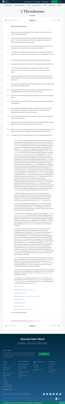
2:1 (16, 140)
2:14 (16, 310)
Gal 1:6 (28, 169)
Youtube (51, 395)
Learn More (44, 354)
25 (14, 216)
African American (7, 368)
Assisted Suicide (7, 376)
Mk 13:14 (35, 220)
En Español (32, 15)
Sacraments (21, 374)
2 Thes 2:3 (16, 145)
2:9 (16, 304)
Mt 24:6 (19, 291)
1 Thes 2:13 (21, 307)
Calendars (51, 368)
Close (61, 402)
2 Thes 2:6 (42, 164)
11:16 (15, 276)
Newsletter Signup (53, 370)
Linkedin (54, 395)
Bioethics (5, 380)
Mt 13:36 (20, 297)
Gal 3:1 (23, 167)
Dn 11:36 (34, 153)
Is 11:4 (42, 264)
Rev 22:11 (41, 297)
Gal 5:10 (32, 297)
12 (20, 145)
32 (28, 291)
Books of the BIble (22, 366)
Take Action (36, 366)
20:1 (51, 243)
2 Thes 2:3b (50, 153)
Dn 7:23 (51, 214)
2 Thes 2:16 (46, 150)
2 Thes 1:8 (16, 152)
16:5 (18, 276)
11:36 (23, 216)
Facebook (48, 395)
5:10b (32, 169)
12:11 (29, 216)
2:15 (16, 279)
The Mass (20, 378)
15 (20, 282)
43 (23, 297)
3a (16, 160)
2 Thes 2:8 (41, 189)
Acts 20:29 (27, 297)
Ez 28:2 (29, 153)
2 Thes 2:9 (29, 242)
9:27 (21, 216)
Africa (4, 366)
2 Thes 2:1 (39, 225)
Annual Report (6, 370)
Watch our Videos (42, 343)
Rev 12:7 (45, 243)
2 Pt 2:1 (37, 297)
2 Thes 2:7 (21, 174)
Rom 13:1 (21, 240)
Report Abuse (45, 1)
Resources (51, 366)
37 (38, 153)
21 (26, 153)
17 (17, 140)
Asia (4, 372)
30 (28, 310)
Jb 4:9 (45, 264)
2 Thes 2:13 (20, 148)
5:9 (25, 307)
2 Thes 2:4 (41, 204)
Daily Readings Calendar (32, 1)
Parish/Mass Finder (53, 364)
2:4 (16, 214)
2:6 (16, 230)
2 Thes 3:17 (23, 199)
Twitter (45, 395)
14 (24, 148)
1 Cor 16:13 (37, 281)
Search (60, 1)
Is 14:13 (16, 153)
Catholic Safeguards (8, 387)
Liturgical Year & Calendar (24, 372)
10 (20, 152)
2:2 (16, 194)
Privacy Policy (38, 322)
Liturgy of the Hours (23, 376)
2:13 (16, 270)
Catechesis (6, 383)
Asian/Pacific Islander (8, 374)
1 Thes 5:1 (34, 291)
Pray (35, 371)
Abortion (5, 364)
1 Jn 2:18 (26, 243)
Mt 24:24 (19, 304)
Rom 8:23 (51, 274)
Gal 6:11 (39, 201)
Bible (4, 378)
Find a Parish (37, 1)
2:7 (16, 259)
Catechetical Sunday (8, 385)
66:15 (21, 153)
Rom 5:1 (20, 310)
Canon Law (6, 381)
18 (24, 153)
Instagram (57, 395)
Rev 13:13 (24, 304)
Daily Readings (27, 1)
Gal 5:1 (42, 281)
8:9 (16, 216)
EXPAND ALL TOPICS (7, 390)
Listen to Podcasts (31, 343)
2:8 (16, 300)
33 (30, 291)
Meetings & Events (38, 370)
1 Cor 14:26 (25, 291)
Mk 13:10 (28, 248)
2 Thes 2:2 (45, 169)
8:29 (26, 310)
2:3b (16, 204)
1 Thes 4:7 (31, 310)
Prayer (20, 370)
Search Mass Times (23, 368)
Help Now (54, 1)
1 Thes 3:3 (16, 184)
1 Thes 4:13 (20, 287)
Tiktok (60, 395)
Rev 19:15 (50, 264)
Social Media (52, 372)
